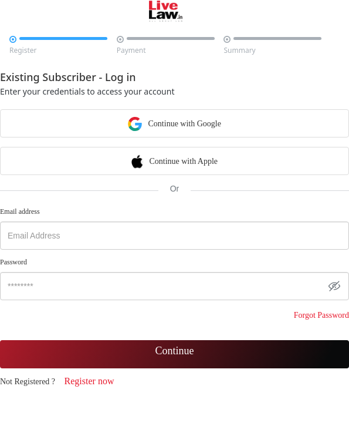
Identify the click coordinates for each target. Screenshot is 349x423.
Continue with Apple (174, 160)
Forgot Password (321, 315)
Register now (89, 381)
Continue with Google (174, 123)
